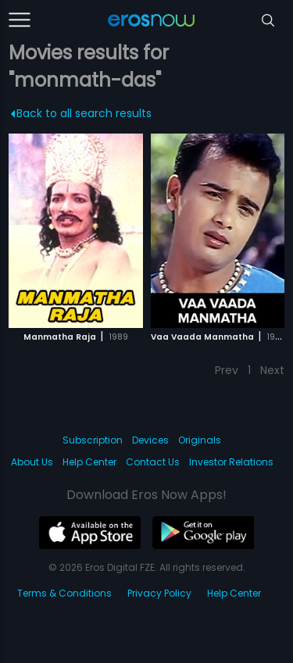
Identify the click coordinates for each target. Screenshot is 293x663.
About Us (32, 462)
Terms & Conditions (64, 593)
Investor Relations (231, 462)
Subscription (93, 440)
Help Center (89, 462)
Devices (150, 440)
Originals (199, 440)
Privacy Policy (159, 593)
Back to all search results (81, 113)
